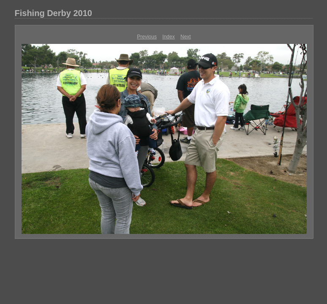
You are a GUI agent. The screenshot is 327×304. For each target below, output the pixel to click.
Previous (147, 37)
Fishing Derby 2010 (53, 13)
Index (168, 37)
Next (185, 37)
